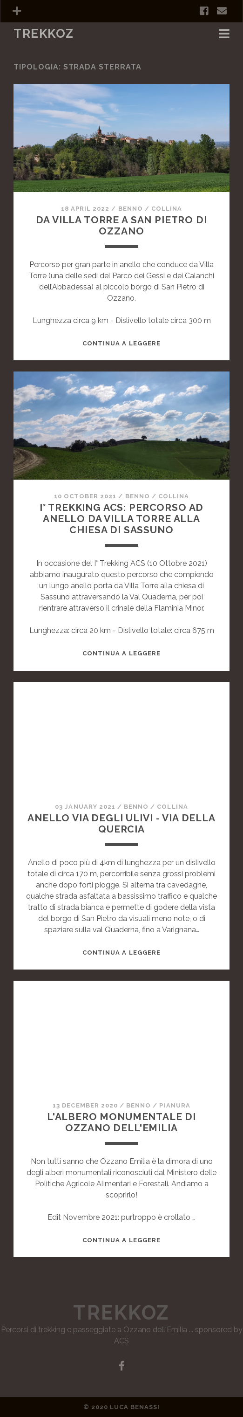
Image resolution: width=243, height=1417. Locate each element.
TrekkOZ (44, 34)
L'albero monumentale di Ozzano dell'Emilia (121, 1122)
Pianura (174, 1105)
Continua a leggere (121, 343)
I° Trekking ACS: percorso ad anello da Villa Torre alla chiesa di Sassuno (122, 519)
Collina (166, 208)
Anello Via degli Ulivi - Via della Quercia (121, 823)
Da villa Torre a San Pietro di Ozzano (121, 225)
